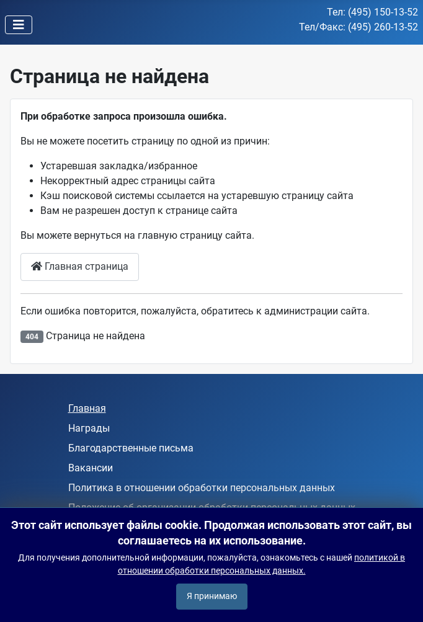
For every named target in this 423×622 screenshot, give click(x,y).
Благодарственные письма (131, 448)
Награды (89, 428)
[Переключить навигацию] (18, 25)
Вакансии (90, 468)
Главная (87, 408)
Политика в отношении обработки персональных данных (201, 488)
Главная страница (79, 266)
